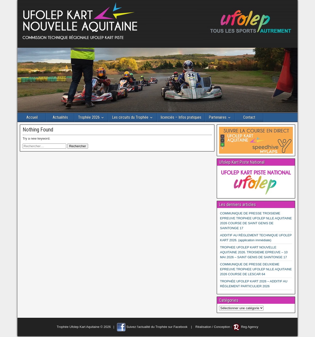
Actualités (60, 117)
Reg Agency (249, 327)
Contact (249, 117)
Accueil (32, 117)
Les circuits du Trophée (130, 117)
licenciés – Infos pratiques (181, 117)
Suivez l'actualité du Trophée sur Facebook (157, 327)
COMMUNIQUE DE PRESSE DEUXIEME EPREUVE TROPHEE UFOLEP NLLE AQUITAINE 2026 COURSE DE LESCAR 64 (256, 269)
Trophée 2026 (89, 117)
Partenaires (217, 117)
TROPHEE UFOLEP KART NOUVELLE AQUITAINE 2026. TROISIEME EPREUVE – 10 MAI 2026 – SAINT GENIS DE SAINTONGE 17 (254, 252)
